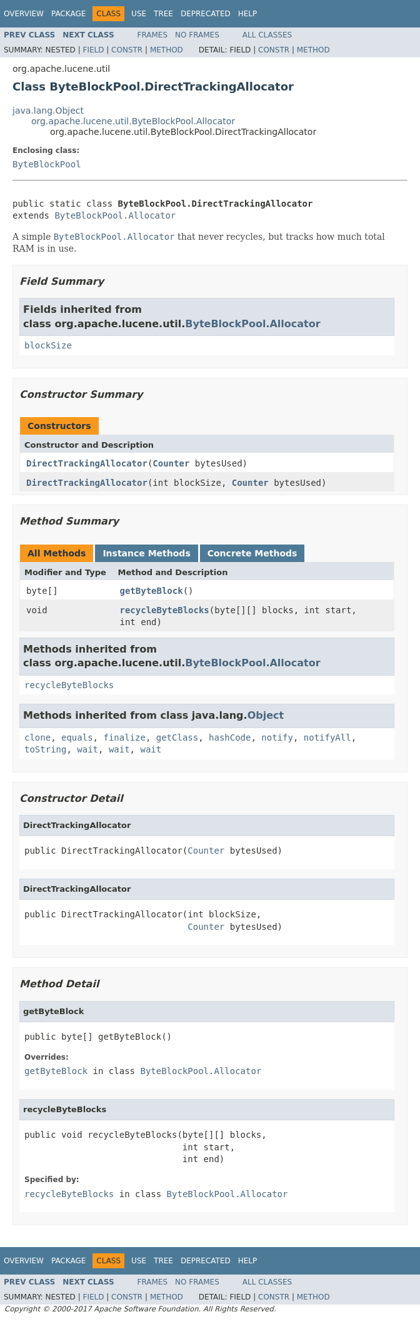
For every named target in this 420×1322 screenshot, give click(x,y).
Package (68, 13)
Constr (126, 50)
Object (266, 715)
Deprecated (206, 13)
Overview (24, 13)
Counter (170, 463)
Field (93, 50)
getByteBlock (151, 591)
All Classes (267, 35)
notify (277, 737)
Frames (153, 35)
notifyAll (327, 737)
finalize (124, 737)
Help (248, 13)
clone (37, 737)
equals (77, 737)
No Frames (197, 35)
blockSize (48, 345)
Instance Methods (146, 553)
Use (138, 13)
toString (45, 749)
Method (166, 50)
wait (87, 749)
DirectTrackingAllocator (87, 463)
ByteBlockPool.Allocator (115, 215)
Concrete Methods (253, 553)
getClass (177, 737)
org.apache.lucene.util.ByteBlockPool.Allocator (133, 121)
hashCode (230, 737)
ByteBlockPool (46, 164)
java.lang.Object (48, 111)
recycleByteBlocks (164, 610)
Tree (163, 13)
